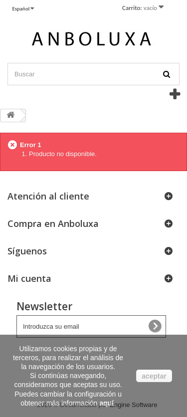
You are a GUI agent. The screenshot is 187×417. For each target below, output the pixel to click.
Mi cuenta (29, 278)
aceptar (154, 376)
